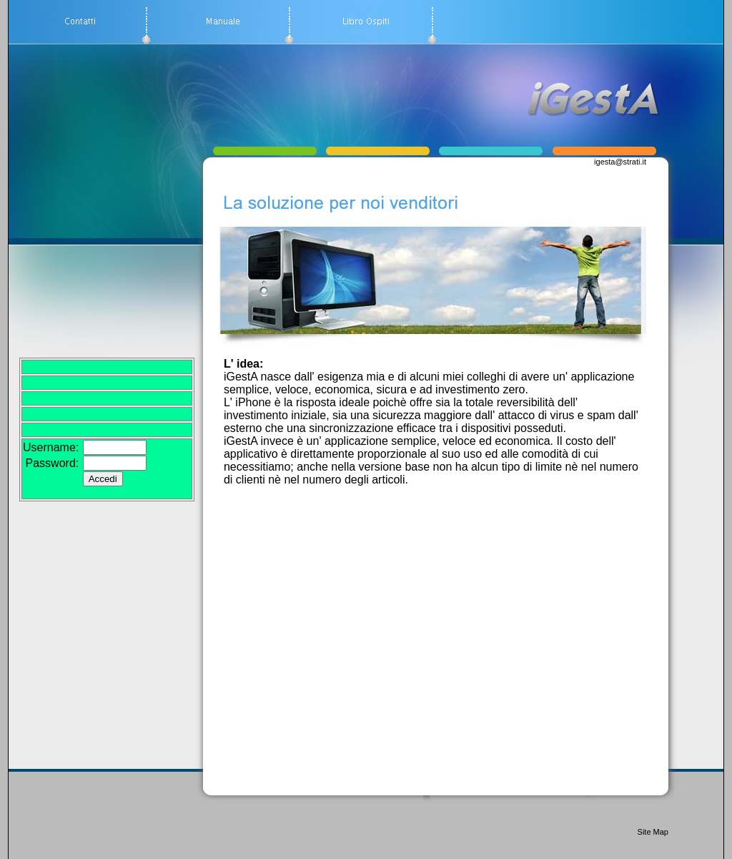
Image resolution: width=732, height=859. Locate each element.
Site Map (653, 832)
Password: (52, 463)
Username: (51, 447)
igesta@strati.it (620, 161)
